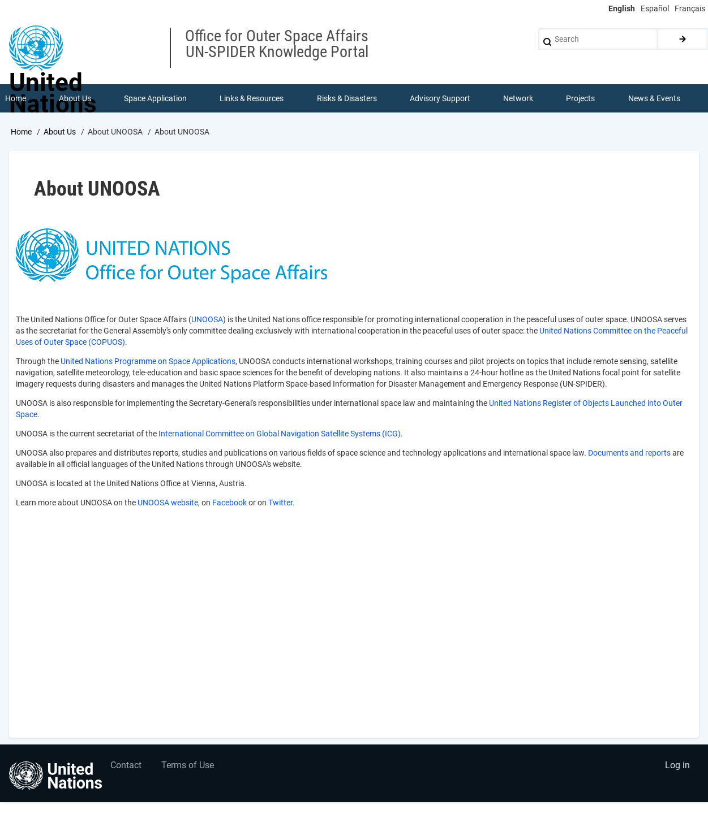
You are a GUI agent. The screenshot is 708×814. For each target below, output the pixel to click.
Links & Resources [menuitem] (252, 98)
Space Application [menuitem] (155, 98)
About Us (60, 131)
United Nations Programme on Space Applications (148, 361)
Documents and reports (629, 452)
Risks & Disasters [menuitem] (347, 98)
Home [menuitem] (15, 98)
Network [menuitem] (518, 98)
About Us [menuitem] (75, 98)
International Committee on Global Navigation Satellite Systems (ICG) (279, 433)
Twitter (280, 502)
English (621, 8)
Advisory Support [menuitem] (440, 98)
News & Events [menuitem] (654, 98)
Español (655, 8)
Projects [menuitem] (581, 98)
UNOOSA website (168, 502)
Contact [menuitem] (126, 766)
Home (21, 131)
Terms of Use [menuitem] (188, 766)
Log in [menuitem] (677, 766)
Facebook (229, 502)
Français (690, 8)
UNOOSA (207, 319)
